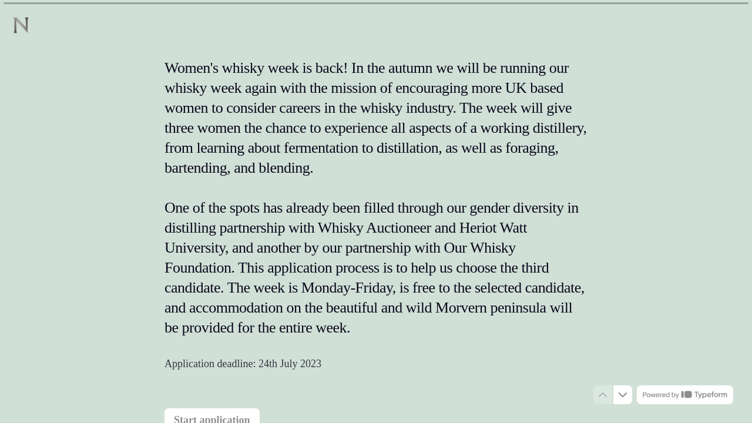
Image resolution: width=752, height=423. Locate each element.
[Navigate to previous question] (602, 394)
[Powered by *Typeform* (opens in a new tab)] (685, 394)
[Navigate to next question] (622, 394)
